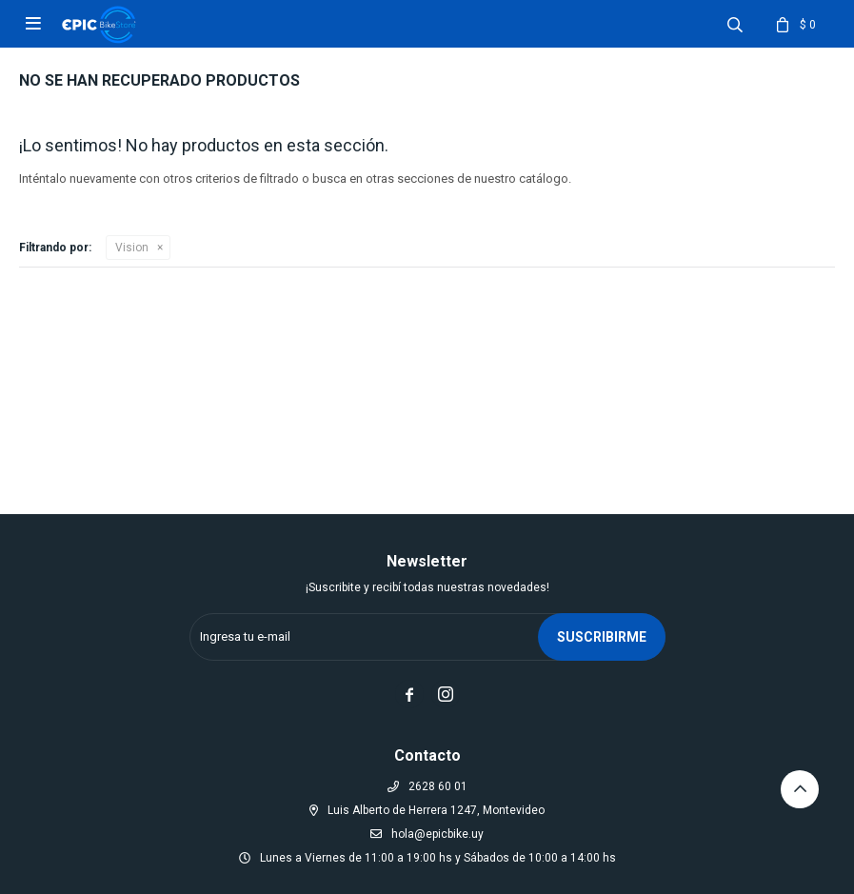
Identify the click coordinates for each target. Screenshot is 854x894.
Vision (132, 247)
